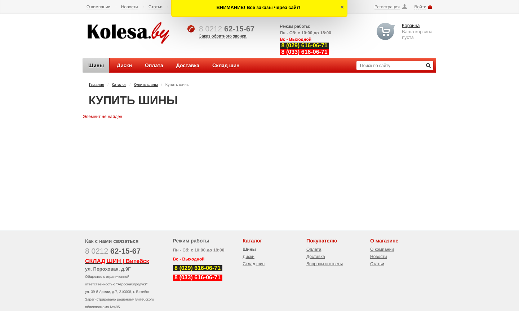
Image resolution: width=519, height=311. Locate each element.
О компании (98, 7)
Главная (96, 85)
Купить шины (146, 85)
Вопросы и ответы (324, 263)
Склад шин (254, 263)
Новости (129, 7)
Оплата (313, 249)
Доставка (315, 256)
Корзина (411, 25)
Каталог (119, 85)
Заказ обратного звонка (223, 36)
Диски (248, 256)
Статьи (155, 7)
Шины (249, 249)
